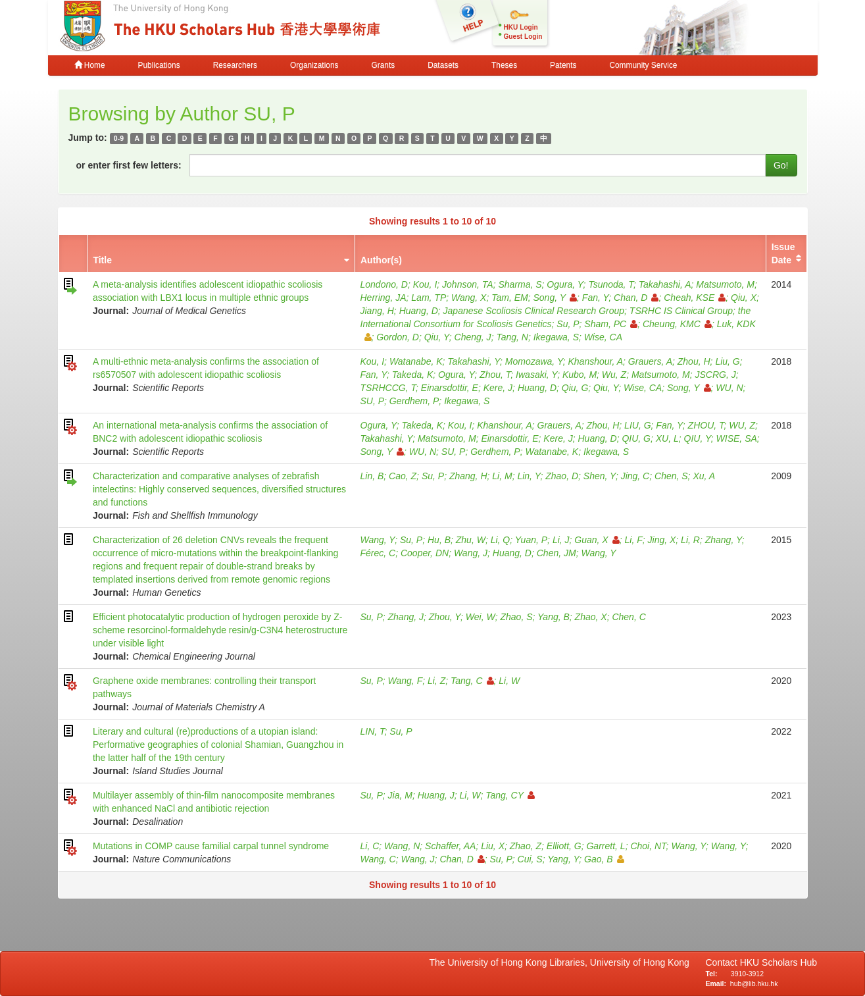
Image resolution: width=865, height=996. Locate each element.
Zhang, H (468, 476)
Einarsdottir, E (449, 387)
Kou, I (425, 284)
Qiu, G (575, 387)
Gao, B (604, 859)
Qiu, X (743, 297)
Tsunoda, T (610, 284)
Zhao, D (561, 476)
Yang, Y (563, 859)
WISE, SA (736, 438)
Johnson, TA (467, 284)
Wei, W (480, 617)
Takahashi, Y (473, 361)
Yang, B (553, 617)
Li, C (370, 846)
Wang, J (470, 553)
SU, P (372, 401)
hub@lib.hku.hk (754, 983)
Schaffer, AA (450, 846)
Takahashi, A (665, 284)
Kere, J (497, 387)
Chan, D (636, 297)
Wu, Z (614, 374)
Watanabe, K (416, 361)
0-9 (119, 138)
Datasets (443, 65)
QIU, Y (697, 438)
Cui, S (530, 859)
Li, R (690, 540)
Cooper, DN (425, 553)
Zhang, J (406, 617)
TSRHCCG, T (388, 387)
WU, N (729, 387)
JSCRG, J (715, 374)
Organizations (314, 65)
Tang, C (472, 680)
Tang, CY (510, 795)
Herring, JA (383, 297)
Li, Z (436, 680)
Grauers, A (650, 361)
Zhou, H (694, 361)
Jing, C (635, 476)
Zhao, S (516, 617)
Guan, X (596, 540)
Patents (563, 65)
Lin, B (372, 476)
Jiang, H (377, 310)
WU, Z (742, 425)
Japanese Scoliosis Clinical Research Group (533, 310)
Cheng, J (473, 337)
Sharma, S (519, 284)
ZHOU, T (706, 425)
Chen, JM (556, 553)
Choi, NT (648, 846)
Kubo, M (579, 374)
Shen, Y (599, 476)
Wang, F (405, 680)
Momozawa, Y (534, 361)
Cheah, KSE (695, 297)
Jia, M (400, 795)
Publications (159, 65)
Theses (504, 65)
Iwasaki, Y (536, 374)
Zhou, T (495, 374)
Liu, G (727, 361)
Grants (383, 65)
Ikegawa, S (556, 337)
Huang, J (436, 795)
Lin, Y (528, 476)
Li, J (561, 540)
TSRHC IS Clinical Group (681, 310)
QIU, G (636, 438)
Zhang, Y (723, 540)
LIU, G (637, 425)
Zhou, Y (444, 617)
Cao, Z (402, 476)
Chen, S (671, 476)
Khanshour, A (596, 361)
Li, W (509, 680)
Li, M (502, 476)
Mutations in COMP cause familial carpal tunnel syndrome (211, 846)
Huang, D (418, 310)
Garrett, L (605, 846)
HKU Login (521, 27)
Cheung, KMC (677, 324)
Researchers (235, 65)
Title (102, 260)
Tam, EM (509, 297)
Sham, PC (610, 324)
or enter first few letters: (129, 165)
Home (89, 65)
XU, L (667, 438)
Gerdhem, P (414, 401)
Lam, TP (428, 297)
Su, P (567, 324)
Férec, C (378, 553)
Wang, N (402, 846)
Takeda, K (412, 374)
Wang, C (378, 859)
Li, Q (500, 540)
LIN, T (372, 731)
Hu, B (439, 540)
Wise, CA (603, 337)
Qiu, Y (436, 337)
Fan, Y (595, 297)
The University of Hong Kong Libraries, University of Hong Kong (562, 962)
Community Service (643, 65)
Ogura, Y (565, 284)
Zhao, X (591, 617)
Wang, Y (377, 540)
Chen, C (628, 617)
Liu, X (493, 846)
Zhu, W (470, 540)
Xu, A (704, 476)
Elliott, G (564, 846)
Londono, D (384, 284)
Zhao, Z (525, 846)
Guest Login (523, 36)
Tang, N (512, 337)
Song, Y (555, 297)
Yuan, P (531, 540)
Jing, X (662, 540)
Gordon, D (397, 337)
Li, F (634, 540)
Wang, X (468, 297)
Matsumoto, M (725, 284)
